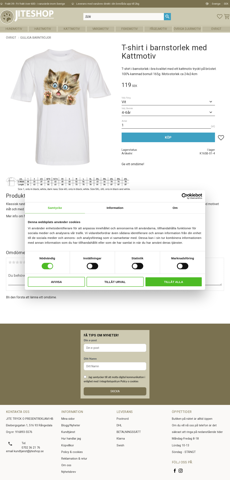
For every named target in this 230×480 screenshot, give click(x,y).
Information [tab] (115, 207)
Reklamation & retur (74, 458)
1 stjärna (10, 262)
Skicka (115, 391)
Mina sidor (68, 419)
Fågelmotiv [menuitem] (158, 29)
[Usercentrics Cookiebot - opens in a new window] (184, 196)
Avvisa (56, 282)
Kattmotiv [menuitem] (72, 29)
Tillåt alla (173, 282)
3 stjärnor (17, 262)
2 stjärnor (13, 262)
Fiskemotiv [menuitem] (129, 29)
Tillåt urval (115, 282)
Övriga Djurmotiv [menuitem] (187, 29)
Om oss (66, 465)
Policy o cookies (129, 381)
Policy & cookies (72, 452)
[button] (219, 16)
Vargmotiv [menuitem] (100, 29)
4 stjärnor (21, 262)
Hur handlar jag (71, 438)
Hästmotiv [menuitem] (42, 29)
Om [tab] (175, 207)
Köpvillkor (67, 445)
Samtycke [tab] (55, 207)
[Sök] (167, 16)
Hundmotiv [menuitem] (14, 29)
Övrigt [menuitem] (216, 29)
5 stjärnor (24, 262)
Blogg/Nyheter (70, 425)
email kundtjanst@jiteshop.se (25, 451)
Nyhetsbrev (68, 472)
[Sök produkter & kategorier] (123, 16)
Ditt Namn (90, 358)
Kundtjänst (68, 432)
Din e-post (90, 340)
